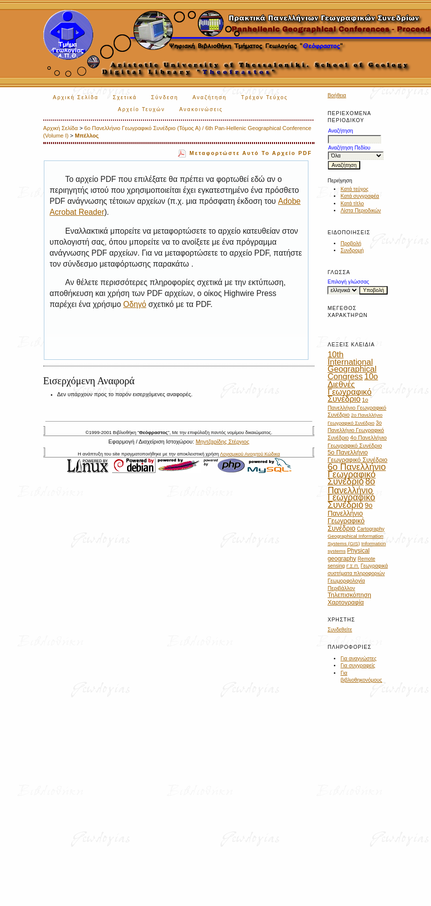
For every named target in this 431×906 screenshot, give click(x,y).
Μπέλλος (87, 136)
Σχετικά (125, 97)
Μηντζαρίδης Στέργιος (223, 442)
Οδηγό (134, 304)
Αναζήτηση (209, 97)
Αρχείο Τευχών (141, 109)
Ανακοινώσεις (201, 109)
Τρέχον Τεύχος (264, 97)
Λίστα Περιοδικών (360, 210)
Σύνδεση (164, 97)
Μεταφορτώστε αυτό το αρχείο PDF (250, 153)
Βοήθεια (336, 95)
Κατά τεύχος (354, 189)
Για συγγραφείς (357, 665)
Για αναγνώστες (358, 658)
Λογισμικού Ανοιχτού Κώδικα (250, 453)
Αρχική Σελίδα (76, 97)
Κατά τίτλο (352, 203)
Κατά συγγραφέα (359, 196)
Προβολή (350, 243)
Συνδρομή (352, 250)
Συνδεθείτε (339, 629)
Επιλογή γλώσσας (348, 282)
